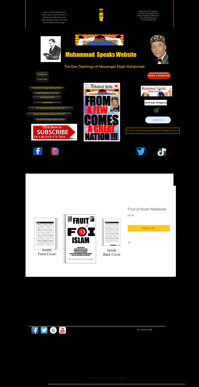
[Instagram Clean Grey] (53, 330)
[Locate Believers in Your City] (46, 93)
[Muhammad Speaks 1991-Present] (50, 120)
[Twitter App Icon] (44, 330)
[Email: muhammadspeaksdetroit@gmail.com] (153, 131)
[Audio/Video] (47, 102)
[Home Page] (42, 79)
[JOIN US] (158, 120)
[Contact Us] (42, 74)
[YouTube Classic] (62, 330)
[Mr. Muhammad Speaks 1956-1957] (51, 108)
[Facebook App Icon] (34, 330)
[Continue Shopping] (155, 103)
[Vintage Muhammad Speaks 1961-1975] (49, 114)
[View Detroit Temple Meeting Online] (47, 88)
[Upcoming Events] (46, 97)
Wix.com (123, 378)
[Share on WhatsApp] (129, 242)
